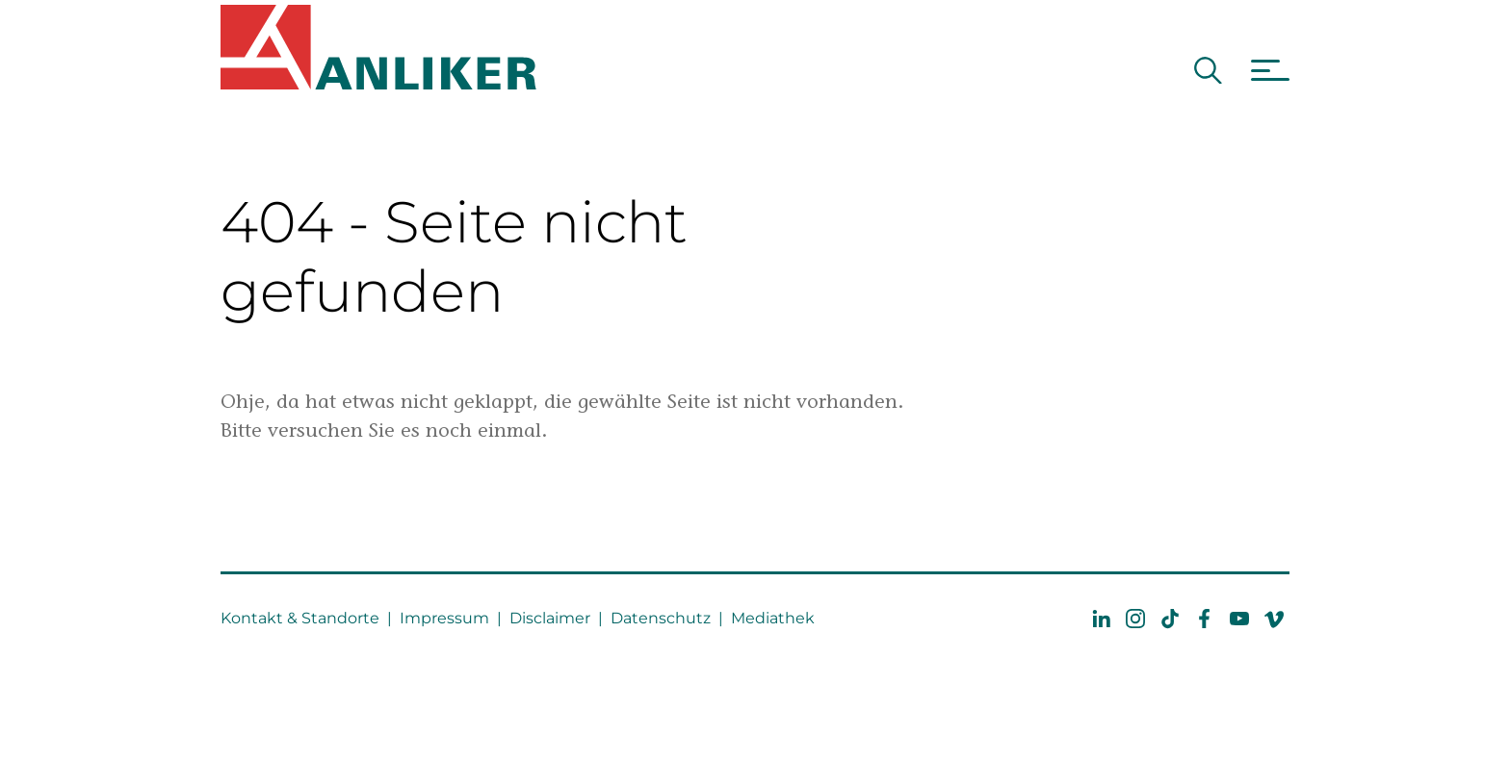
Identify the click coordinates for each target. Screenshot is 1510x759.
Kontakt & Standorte (300, 618)
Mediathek (773, 618)
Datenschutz (661, 618)
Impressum (444, 618)
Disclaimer (549, 618)
